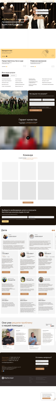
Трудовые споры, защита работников (32, 79)
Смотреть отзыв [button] (18, 357)
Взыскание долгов (5, 84)
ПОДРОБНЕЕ (4, 56)
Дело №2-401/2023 (47, 293)
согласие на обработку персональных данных (45, 107)
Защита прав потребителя (6, 80)
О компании (31, 393)
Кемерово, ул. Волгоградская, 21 (7, 383)
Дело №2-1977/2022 (29, 293)
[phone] (42, 13)
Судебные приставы (19, 82)
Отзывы (30, 396)
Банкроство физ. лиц (19, 86)
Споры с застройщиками (6, 86)
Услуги (30, 392)
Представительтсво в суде (47, 78)
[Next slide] (54, 230)
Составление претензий (6, 78)
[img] (53, 1)
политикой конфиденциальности (43, 15)
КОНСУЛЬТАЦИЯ (50, 1)
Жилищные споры (5, 82)
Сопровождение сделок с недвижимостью (33, 82)
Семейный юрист (18, 78)
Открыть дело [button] (5, 261)
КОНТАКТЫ (12, 1)
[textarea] (42, 104)
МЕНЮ (3, 1)
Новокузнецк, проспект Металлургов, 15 (9, 382)
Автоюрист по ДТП (45, 80)
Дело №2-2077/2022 (11, 293)
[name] (42, 10)
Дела (30, 395)
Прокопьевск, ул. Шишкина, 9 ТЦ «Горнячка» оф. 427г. (11, 381)
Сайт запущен (6, 396)
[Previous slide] (52, 230)
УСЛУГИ (9, 1)
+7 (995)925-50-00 (44, 1)
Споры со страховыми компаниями (33, 85)
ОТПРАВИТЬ (5, 221)
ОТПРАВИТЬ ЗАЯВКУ (36, 110)
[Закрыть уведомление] (54, 393)
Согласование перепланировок (48, 84)
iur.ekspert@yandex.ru (7, 377)
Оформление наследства (46, 82)
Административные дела (19, 84)
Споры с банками (18, 80)
